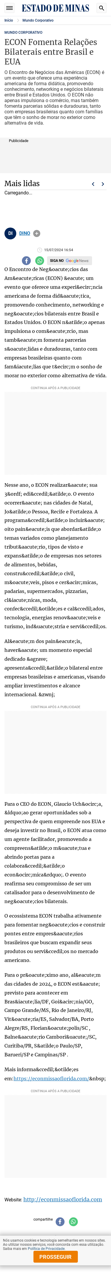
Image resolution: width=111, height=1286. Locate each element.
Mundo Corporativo (38, 20)
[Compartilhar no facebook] (26, 260)
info (36, 233)
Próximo (103, 184)
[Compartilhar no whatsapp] (39, 260)
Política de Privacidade (46, 1249)
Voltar (92, 184)
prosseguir (55, 1257)
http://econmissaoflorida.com (62, 1199)
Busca (101, 8)
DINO (24, 233)
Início (8, 20)
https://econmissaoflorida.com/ (51, 1079)
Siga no (57, 261)
